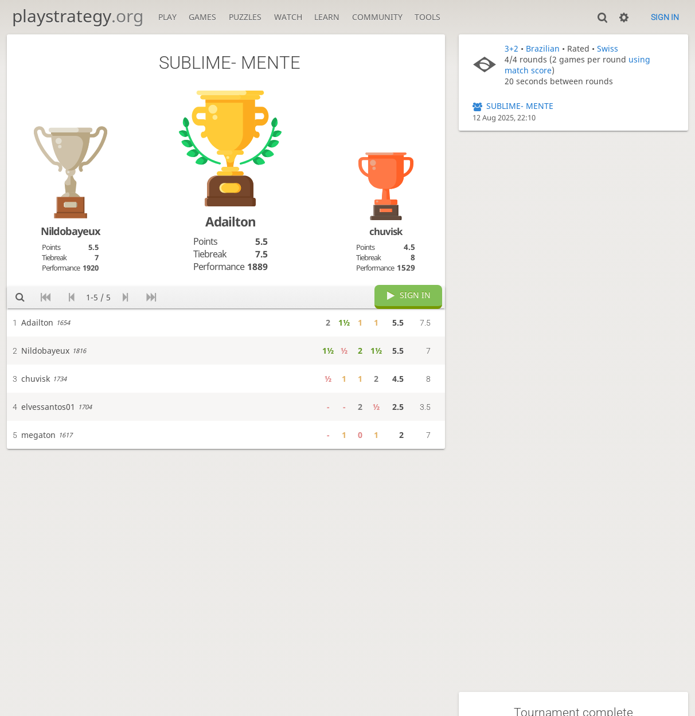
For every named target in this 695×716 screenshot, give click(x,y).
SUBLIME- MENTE (519, 105)
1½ (344, 322)
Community (377, 16)
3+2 (511, 48)
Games (202, 16)
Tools (427, 16)
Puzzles (245, 16)
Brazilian (543, 48)
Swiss (607, 48)
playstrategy (77, 16)
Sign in (665, 17)
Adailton (230, 221)
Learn (326, 16)
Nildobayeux (70, 231)
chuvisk (385, 231)
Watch (288, 16)
